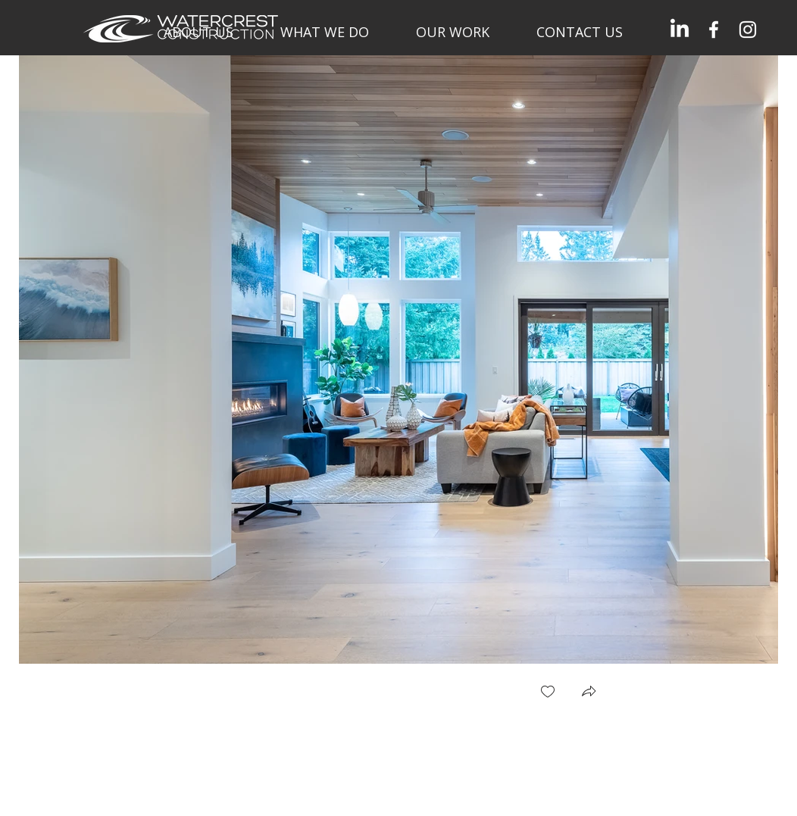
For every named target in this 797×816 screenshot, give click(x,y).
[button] (589, 693)
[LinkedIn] (679, 29)
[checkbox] (548, 693)
